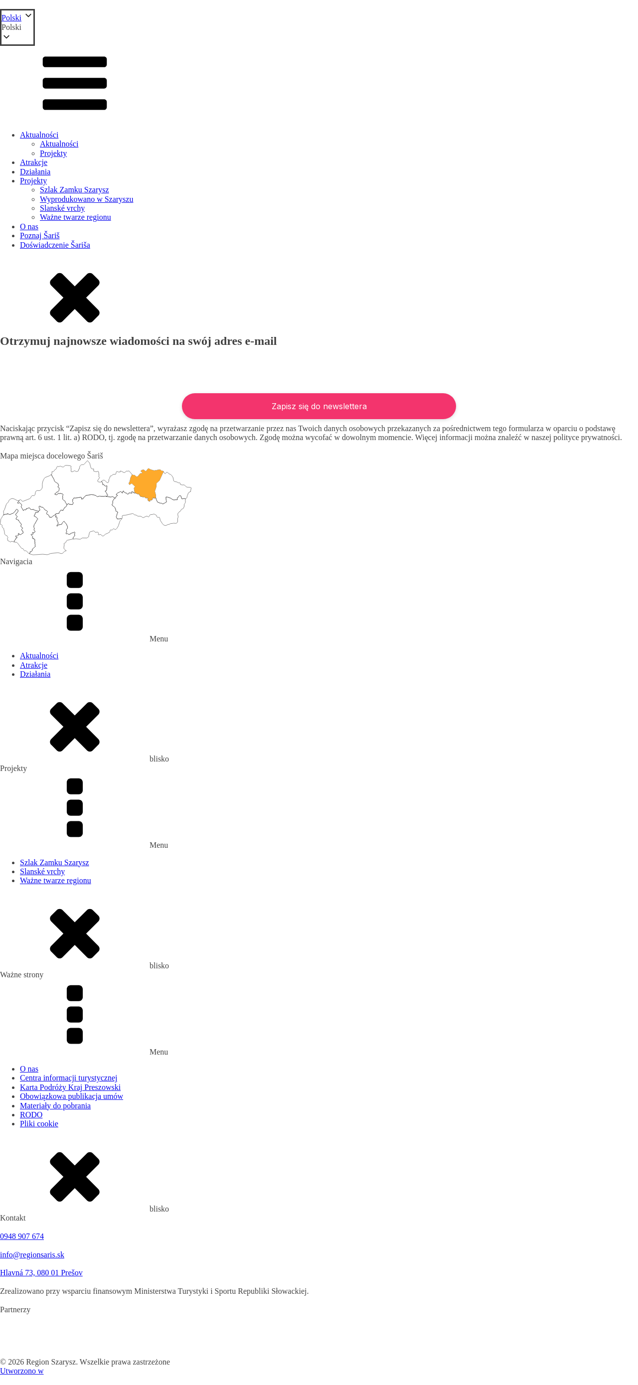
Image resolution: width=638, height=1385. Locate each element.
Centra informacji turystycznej (68, 1078)
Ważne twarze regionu (75, 217)
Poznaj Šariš (40, 235)
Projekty (53, 153)
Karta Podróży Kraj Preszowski (70, 1087)
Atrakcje (33, 162)
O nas (29, 226)
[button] (17, 27)
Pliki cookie (39, 1123)
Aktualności (39, 135)
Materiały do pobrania (55, 1105)
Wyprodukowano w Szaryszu (86, 199)
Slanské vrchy (62, 208)
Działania (35, 171)
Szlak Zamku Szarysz (74, 189)
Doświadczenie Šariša (55, 245)
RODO (31, 1114)
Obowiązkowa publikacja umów (71, 1096)
